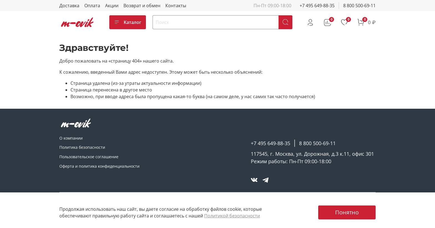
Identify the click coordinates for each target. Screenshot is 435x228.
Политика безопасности (82, 147)
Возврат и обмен (141, 6)
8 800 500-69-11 (359, 6)
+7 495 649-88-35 (317, 6)
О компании (71, 138)
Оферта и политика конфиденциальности (99, 166)
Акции (111, 6)
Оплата (92, 6)
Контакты (175, 6)
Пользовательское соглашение (88, 156)
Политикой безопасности (232, 216)
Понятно (347, 212)
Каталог (127, 22)
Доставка (69, 6)
